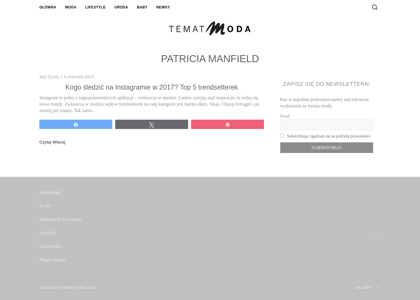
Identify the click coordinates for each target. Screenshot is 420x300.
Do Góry (368, 288)
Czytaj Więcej (52, 142)
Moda (70, 7)
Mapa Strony (52, 259)
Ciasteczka (50, 246)
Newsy (163, 7)
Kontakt (47, 232)
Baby (142, 7)
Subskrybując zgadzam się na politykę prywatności (329, 136)
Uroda (121, 7)
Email (285, 116)
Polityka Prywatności (60, 219)
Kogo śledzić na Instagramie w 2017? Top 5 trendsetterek (151, 87)
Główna (47, 7)
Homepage (50, 192)
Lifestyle (95, 7)
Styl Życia (48, 76)
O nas (45, 205)
